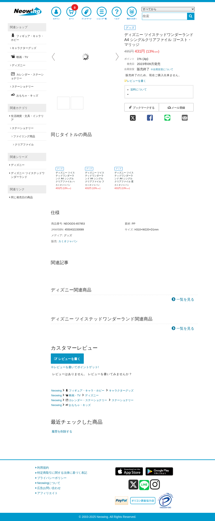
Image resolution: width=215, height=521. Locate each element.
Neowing (56, 390)
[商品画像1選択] (63, 103)
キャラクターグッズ (121, 390)
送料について (138, 89)
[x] (133, 484)
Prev (53, 57)
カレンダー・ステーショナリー (88, 400)
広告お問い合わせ (49, 488)
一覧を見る (185, 299)
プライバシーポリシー (52, 478)
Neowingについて (48, 483)
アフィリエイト (47, 493)
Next (117, 57)
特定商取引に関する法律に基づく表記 (62, 472)
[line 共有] (167, 116)
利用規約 (43, 467)
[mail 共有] (185, 116)
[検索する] (190, 16)
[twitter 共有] (132, 116)
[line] (144, 485)
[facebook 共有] (150, 116)
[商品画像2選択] (77, 103)
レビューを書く (135, 80)
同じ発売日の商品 (22, 197)
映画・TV (74, 395)
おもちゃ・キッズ (80, 405)
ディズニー (92, 395)
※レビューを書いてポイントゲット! (75, 367)
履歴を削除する (62, 431)
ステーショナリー (123, 400)
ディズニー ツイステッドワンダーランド (28, 175)
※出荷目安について (162, 69)
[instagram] (155, 484)
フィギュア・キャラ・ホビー (86, 390)
